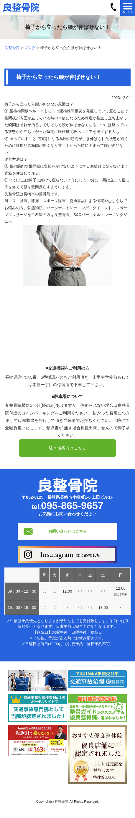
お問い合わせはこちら (67, 531)
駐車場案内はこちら (67, 448)
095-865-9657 (72, 505)
